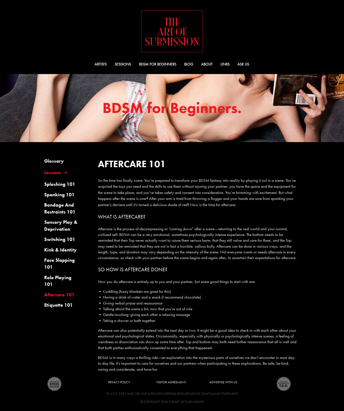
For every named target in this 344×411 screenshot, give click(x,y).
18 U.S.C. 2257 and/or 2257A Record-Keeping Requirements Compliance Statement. (172, 393)
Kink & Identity (60, 250)
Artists (101, 64)
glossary (54, 161)
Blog (188, 64)
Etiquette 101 (58, 305)
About (207, 64)
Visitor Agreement (171, 382)
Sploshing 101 (59, 184)
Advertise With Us (223, 382)
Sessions (123, 64)
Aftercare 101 (59, 295)
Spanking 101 (59, 195)
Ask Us (243, 64)
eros (54, 383)
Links (225, 64)
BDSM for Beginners (157, 64)
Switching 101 (59, 239)
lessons (52, 172)
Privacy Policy (119, 382)
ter (283, 383)
